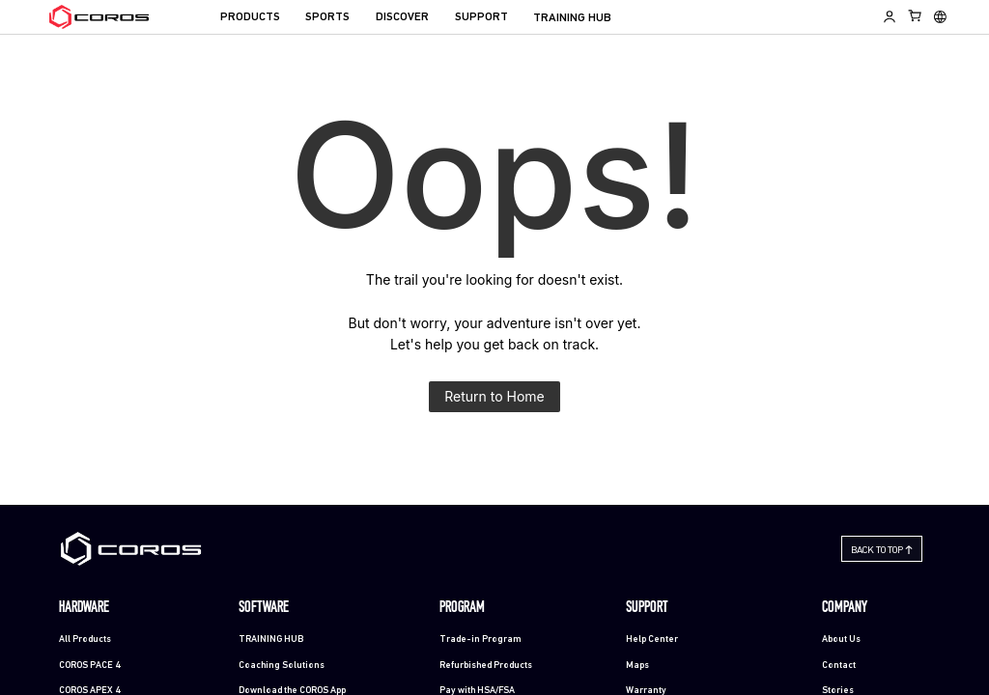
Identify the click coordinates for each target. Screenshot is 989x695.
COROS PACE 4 (89, 665)
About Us (841, 639)
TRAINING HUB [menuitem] (572, 18)
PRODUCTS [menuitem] (250, 17)
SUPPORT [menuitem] (481, 17)
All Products (85, 639)
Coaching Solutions (282, 665)
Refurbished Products (485, 665)
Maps (637, 665)
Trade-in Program (480, 639)
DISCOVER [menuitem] (402, 17)
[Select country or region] (940, 17)
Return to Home (494, 396)
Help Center (652, 639)
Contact (839, 665)
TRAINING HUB (271, 639)
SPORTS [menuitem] (327, 17)
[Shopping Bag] (915, 15)
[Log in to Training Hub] (889, 16)
